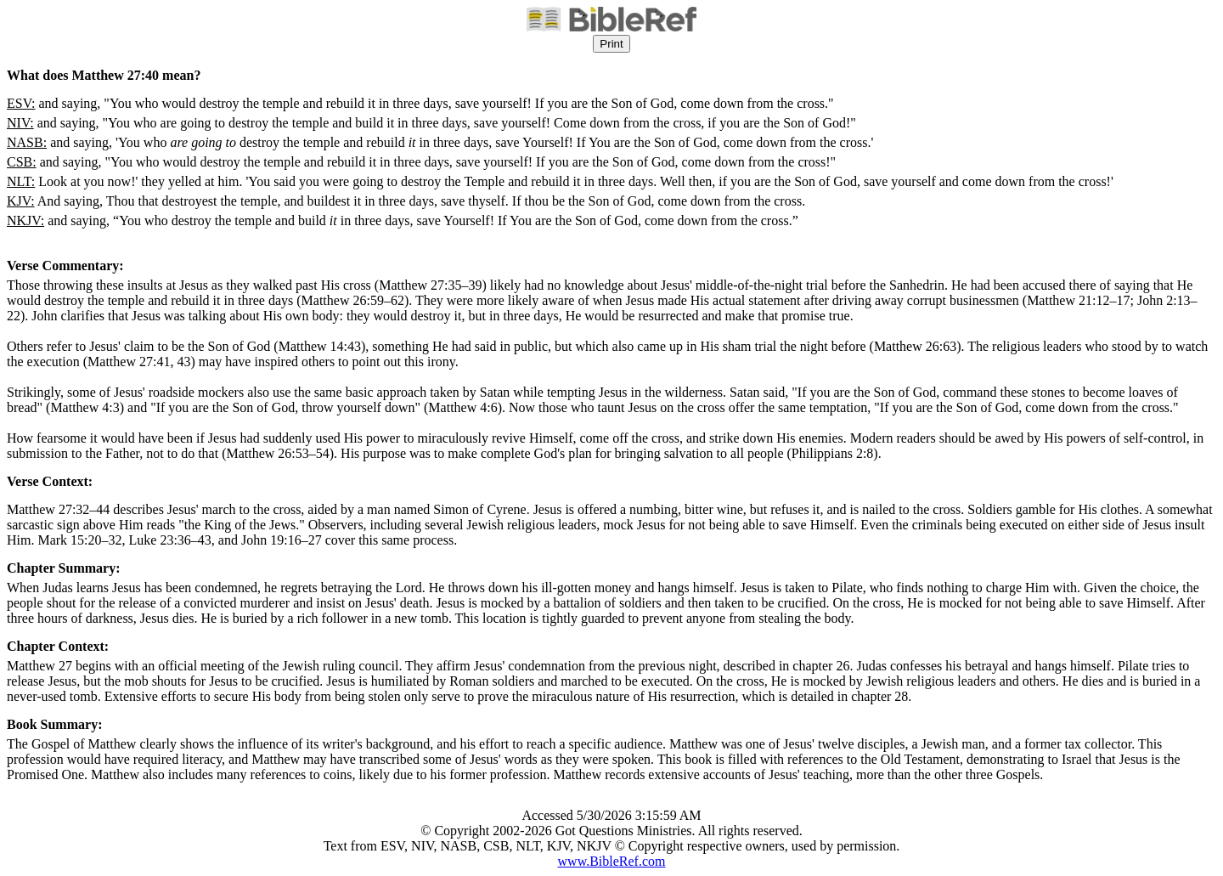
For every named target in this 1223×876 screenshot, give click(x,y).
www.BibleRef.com (612, 861)
